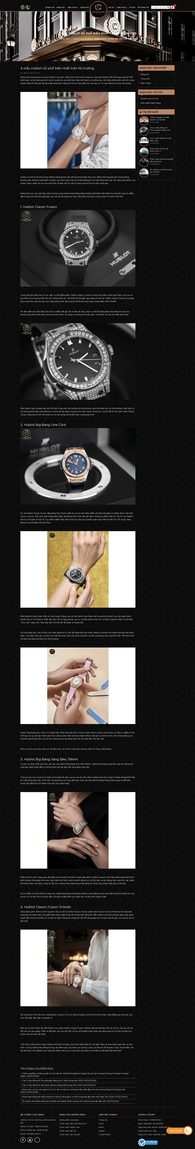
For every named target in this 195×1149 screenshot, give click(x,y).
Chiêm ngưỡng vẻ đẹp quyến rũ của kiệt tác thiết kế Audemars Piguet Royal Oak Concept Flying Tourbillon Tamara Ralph (74, 1074)
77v (22, 1105)
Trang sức (103, 1120)
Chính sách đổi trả (68, 1131)
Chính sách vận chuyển (70, 1134)
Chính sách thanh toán (70, 1127)
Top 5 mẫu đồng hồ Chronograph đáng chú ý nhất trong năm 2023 (58, 1080)
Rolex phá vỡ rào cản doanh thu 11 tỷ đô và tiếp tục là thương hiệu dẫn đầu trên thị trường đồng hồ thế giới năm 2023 (72, 1090)
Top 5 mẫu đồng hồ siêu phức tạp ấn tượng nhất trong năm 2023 (58, 1085)
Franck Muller (104, 1134)
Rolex (101, 1127)
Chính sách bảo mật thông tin (73, 1123)
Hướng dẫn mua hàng (69, 1120)
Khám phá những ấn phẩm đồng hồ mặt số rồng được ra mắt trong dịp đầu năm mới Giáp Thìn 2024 (73, 1096)
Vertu (101, 1123)
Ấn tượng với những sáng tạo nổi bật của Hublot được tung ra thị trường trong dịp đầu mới (69, 1101)
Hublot (102, 1131)
